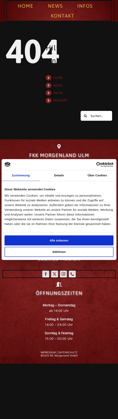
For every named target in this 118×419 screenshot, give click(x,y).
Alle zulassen (59, 240)
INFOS (58, 93)
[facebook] (45, 274)
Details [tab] (59, 175)
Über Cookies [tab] (97, 175)
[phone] (72, 274)
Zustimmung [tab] (21, 175)
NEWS (57, 85)
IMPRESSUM (48, 352)
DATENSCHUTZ (67, 352)
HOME (58, 77)
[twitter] (54, 274)
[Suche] (85, 116)
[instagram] (63, 274)
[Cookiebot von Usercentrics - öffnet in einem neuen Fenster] (96, 164)
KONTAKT (60, 100)
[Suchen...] (96, 116)
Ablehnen (59, 251)
